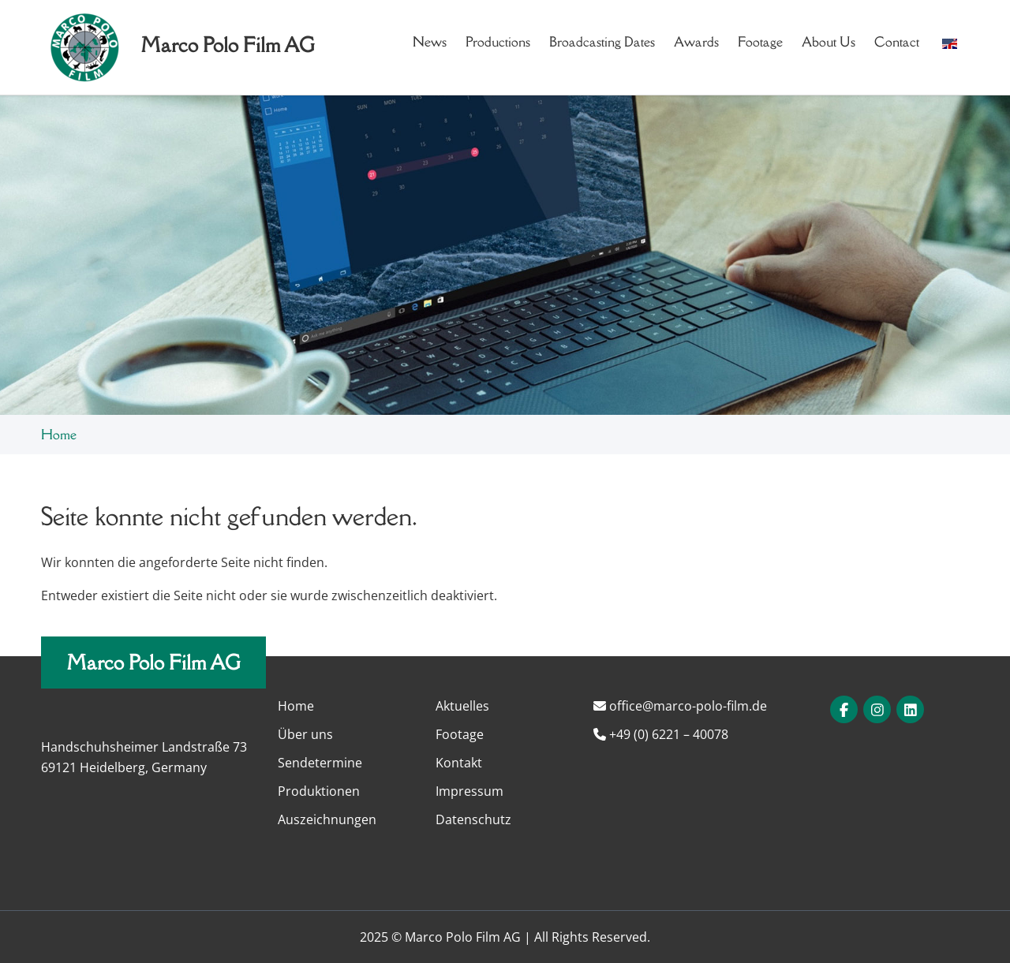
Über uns (305, 734)
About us (828, 41)
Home (59, 434)
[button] (949, 42)
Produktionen (319, 791)
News (430, 41)
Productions (498, 41)
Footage (760, 41)
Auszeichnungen (327, 819)
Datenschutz (473, 819)
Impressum (469, 791)
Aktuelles (462, 706)
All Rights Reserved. (592, 937)
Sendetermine (320, 762)
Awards (696, 41)
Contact (896, 41)
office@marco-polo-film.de (680, 706)
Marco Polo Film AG (153, 662)
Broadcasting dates (602, 41)
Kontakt (459, 762)
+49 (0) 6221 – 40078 (660, 734)
